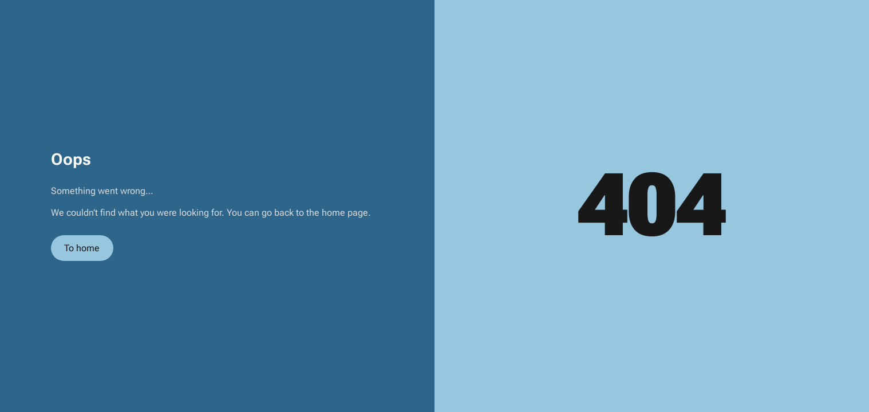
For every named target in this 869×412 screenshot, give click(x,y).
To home (82, 248)
